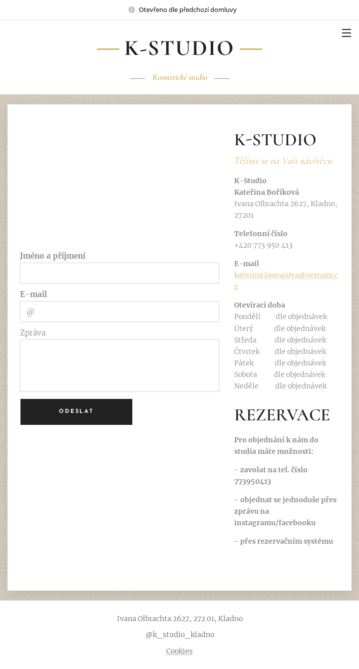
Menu (346, 32)
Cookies (179, 651)
